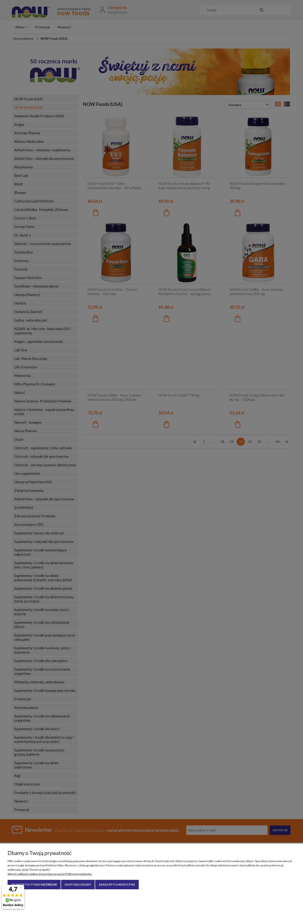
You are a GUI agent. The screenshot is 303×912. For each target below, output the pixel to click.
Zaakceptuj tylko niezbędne (34, 884)
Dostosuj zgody (78, 884)
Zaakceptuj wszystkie (117, 884)
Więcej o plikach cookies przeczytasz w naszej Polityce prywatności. (50, 874)
